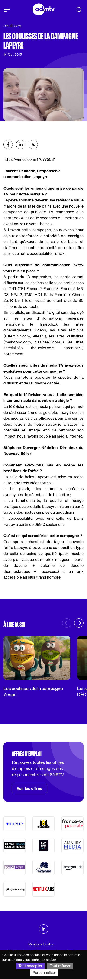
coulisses (12, 25)
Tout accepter (30, 965)
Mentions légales (40, 944)
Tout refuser (60, 965)
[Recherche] (79, 9)
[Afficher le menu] (6, 9)
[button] (79, 623)
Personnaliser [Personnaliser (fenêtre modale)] (44, 972)
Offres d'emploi (27, 754)
